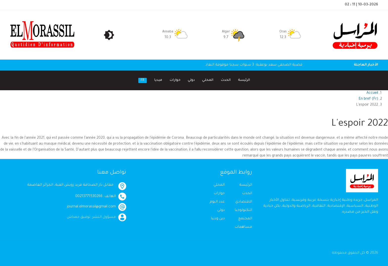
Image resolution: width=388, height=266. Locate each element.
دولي (191, 80)
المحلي (207, 80)
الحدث (226, 80)
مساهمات (243, 227)
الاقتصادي (243, 202)
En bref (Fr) (368, 99)
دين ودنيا (218, 219)
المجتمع (245, 219)
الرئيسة (244, 80)
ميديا (158, 80)
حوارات (175, 80)
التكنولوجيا (243, 210)
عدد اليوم (217, 202)
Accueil (372, 93)
